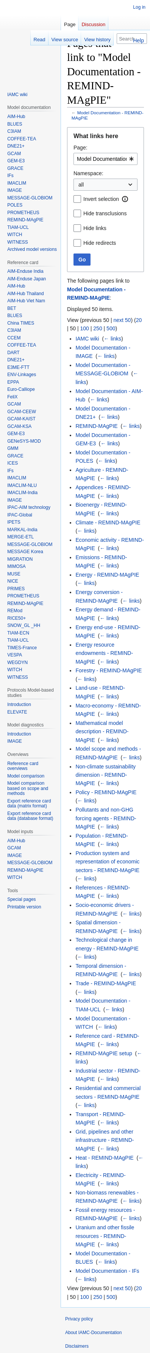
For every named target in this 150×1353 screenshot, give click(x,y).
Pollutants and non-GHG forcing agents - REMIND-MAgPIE (105, 818)
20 (139, 320)
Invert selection (101, 199)
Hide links (94, 228)
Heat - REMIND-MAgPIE (104, 1158)
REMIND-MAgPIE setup (103, 1053)
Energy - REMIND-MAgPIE (107, 575)
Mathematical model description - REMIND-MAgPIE (101, 731)
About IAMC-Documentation (93, 1332)
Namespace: (88, 173)
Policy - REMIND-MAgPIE (105, 792)
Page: (80, 148)
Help (138, 40)
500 (110, 328)
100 (84, 328)
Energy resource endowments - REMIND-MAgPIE (104, 653)
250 (97, 328)
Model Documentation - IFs (107, 1271)
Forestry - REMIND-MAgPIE (108, 670)
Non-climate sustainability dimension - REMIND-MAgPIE (105, 775)
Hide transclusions (105, 213)
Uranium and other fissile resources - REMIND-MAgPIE (104, 1235)
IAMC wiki (87, 339)
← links (112, 339)
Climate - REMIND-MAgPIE (107, 522)
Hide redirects (99, 243)
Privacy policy (79, 1319)
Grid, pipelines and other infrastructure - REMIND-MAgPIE (104, 1140)
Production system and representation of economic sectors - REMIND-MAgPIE (107, 861)
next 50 (122, 320)
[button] (125, 199)
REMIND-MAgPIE (96, 426)
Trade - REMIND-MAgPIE (105, 983)
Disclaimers (77, 1346)
